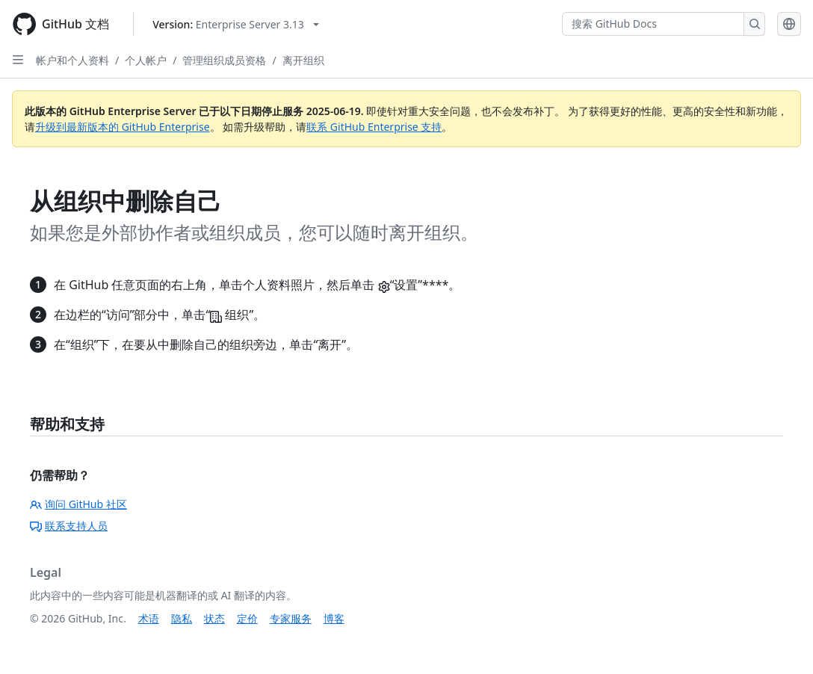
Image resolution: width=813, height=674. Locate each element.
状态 (214, 618)
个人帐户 (146, 60)
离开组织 (303, 60)
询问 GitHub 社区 (78, 504)
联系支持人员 (69, 526)
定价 (247, 618)
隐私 (181, 618)
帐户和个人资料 (72, 60)
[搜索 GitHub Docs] (653, 24)
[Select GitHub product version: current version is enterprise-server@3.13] (236, 24)
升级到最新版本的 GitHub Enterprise (122, 127)
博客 (334, 618)
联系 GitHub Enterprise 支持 (374, 127)
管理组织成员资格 (224, 60)
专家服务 (291, 618)
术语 (148, 618)
